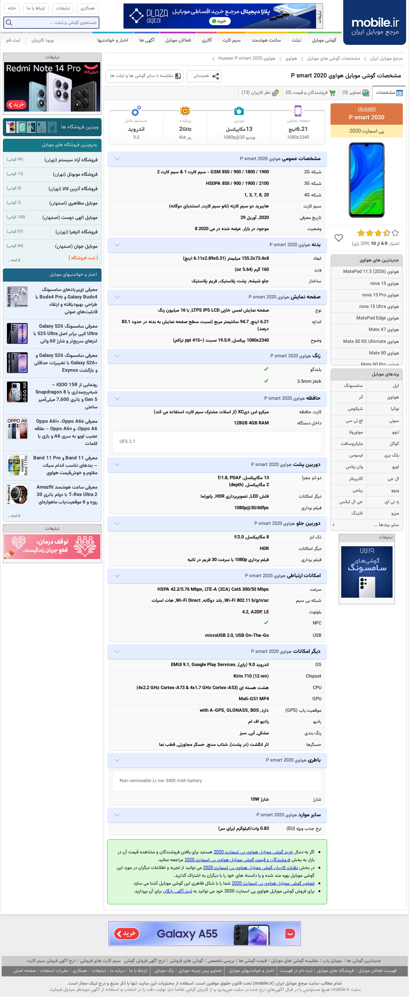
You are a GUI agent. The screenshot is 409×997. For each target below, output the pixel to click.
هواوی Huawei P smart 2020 (246, 58)
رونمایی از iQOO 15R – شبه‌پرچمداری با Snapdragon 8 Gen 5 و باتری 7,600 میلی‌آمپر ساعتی (66, 396)
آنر (361, 397)
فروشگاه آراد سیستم (77, 160)
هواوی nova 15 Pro (380, 295)
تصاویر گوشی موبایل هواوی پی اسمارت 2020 (273, 883)
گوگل (394, 443)
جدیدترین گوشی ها (364, 960)
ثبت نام (13, 40)
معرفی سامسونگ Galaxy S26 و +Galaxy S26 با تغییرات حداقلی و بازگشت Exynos (65, 363)
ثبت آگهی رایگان (177, 891)
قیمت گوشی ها (253, 960)
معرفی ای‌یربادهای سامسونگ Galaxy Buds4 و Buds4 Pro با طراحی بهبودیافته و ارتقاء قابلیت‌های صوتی (66, 301)
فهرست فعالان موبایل (377, 970)
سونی (394, 420)
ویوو (395, 490)
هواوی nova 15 (384, 283)
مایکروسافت (352, 443)
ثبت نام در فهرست (296, 970)
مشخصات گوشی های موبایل (333, 58)
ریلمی (358, 490)
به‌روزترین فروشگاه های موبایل (69, 145)
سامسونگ (353, 385)
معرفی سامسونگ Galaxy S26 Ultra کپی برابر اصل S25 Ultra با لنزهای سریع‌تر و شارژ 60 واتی (65, 334)
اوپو (395, 467)
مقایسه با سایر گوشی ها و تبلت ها (141, 75)
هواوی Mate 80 (384, 353)
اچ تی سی (354, 420)
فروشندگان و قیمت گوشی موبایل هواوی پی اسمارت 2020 (237, 860)
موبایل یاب (332, 960)
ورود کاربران (42, 40)
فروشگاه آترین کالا (79, 189)
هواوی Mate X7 (384, 329)
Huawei (367, 109)
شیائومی (355, 408)
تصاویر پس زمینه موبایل (200, 970)
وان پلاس (354, 467)
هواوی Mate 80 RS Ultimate (371, 341)
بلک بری (391, 455)
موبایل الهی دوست (79, 217)
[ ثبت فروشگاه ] (83, 258)
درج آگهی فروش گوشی (144, 960)
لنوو (395, 432)
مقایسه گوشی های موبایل (294, 960)
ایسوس (356, 455)
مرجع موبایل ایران (386, 58)
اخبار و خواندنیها (112, 40)
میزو (395, 513)
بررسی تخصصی (221, 960)
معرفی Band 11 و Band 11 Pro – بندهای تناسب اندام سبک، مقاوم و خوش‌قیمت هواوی (65, 465)
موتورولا (356, 432)
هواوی (291, 58)
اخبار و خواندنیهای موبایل (73, 274)
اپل (396, 385)
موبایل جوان (85, 246)
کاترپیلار (356, 478)
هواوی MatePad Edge (377, 318)
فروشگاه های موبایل (335, 970)
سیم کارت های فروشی (100, 960)
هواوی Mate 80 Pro (380, 364)
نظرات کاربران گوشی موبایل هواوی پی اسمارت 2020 (250, 867)
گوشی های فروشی (186, 960)
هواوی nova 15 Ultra (379, 306)
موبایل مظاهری (82, 203)
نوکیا (395, 408)
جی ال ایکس (351, 501)
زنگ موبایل (164, 970)
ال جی (393, 478)
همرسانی (201, 75)
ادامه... (14, 260)
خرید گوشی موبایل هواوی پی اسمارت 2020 (253, 852)
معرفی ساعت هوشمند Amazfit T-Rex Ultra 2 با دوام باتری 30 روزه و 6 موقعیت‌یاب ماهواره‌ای (67, 495)
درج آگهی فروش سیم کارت (51, 960)
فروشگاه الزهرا (83, 232)
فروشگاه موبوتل (82, 174)
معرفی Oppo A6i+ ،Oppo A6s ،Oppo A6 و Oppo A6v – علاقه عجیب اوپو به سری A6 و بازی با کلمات (66, 432)
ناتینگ (357, 513)
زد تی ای (392, 501)
